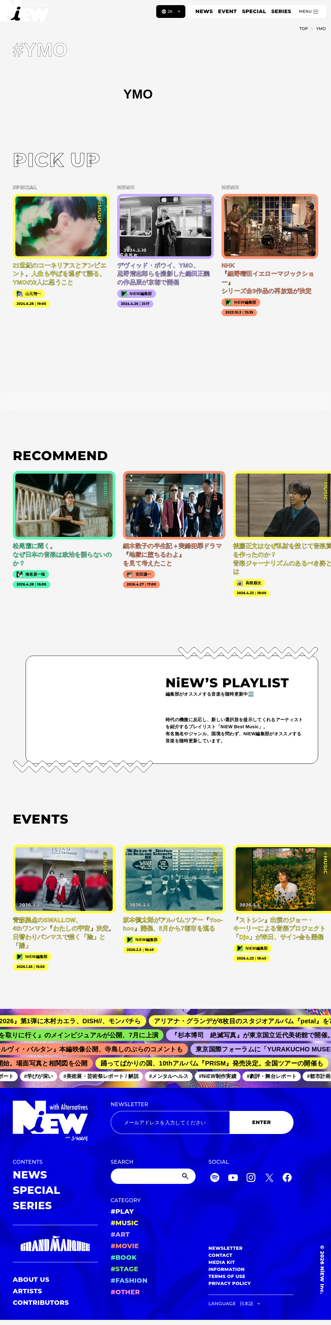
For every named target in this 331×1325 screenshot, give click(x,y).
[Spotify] (214, 1178)
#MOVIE (125, 1246)
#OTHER (125, 1292)
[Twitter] (269, 1178)
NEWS (204, 11)
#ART (120, 1234)
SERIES (281, 11)
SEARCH (122, 1162)
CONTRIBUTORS (41, 1302)
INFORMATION (226, 1269)
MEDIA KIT (221, 1262)
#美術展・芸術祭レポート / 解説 (104, 1076)
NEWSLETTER (130, 1104)
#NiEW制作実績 (221, 1076)
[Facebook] (287, 1178)
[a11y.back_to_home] (26, 14)
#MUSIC (125, 1223)
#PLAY (122, 1211)
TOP (303, 28)
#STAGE (125, 1269)
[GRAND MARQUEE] (55, 1243)
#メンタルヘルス (172, 1076)
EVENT (227, 11)
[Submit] (186, 1176)
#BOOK (124, 1257)
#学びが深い (42, 1076)
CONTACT (220, 1255)
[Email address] (170, 1122)
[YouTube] (233, 1178)
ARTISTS (27, 1291)
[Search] (153, 1176)
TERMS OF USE (226, 1276)
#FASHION (129, 1280)
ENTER (261, 1122)
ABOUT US (31, 1279)
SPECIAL (254, 11)
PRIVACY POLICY (229, 1283)
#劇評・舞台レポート (275, 1076)
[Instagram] (251, 1178)
